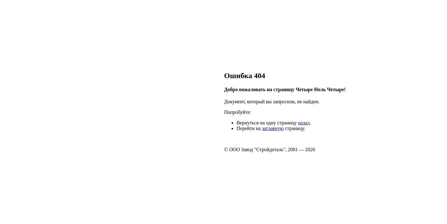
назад (303, 122)
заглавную (273, 128)
